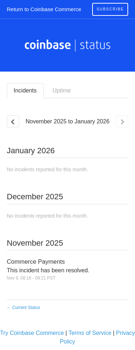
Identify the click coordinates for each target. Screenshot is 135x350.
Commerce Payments (36, 261)
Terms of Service (89, 333)
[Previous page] (13, 121)
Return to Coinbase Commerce (44, 9)
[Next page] (122, 121)
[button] (110, 9)
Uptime (62, 90)
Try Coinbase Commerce (32, 333)
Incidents (25, 90)
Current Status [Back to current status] (23, 307)
